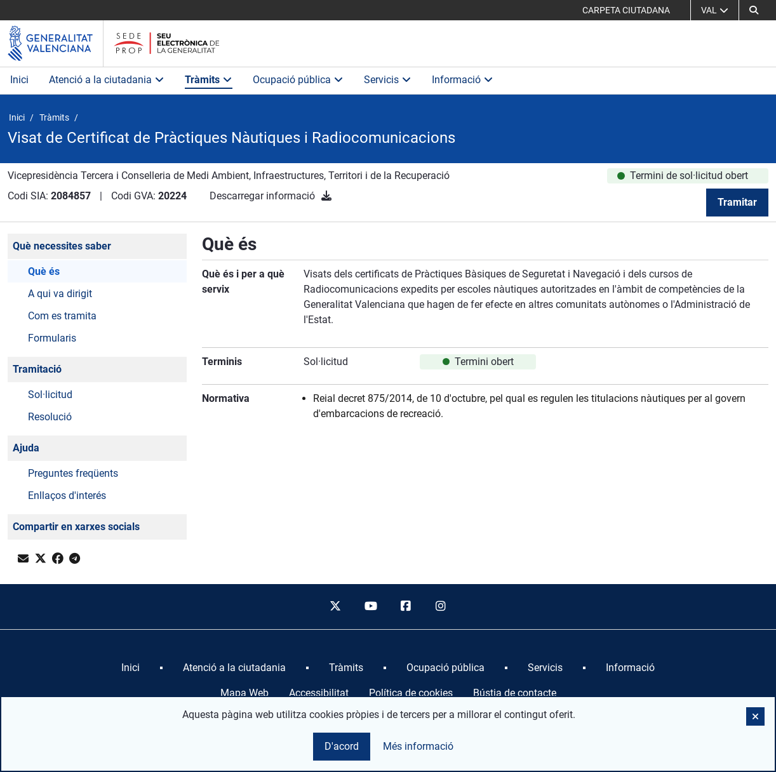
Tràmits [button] (208, 80)
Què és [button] (44, 271)
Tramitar (737, 202)
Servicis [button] (387, 80)
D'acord (341, 746)
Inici (19, 80)
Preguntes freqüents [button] (73, 473)
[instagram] (441, 607)
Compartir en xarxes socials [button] (76, 527)
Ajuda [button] (26, 448)
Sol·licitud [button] (50, 395)
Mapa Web (244, 693)
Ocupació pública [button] (298, 80)
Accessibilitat (319, 693)
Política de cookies (411, 693)
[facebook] (405, 607)
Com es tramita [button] (62, 316)
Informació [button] (462, 80)
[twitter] (335, 607)
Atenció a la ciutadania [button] (106, 80)
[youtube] (370, 607)
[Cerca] (753, 10)
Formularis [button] (52, 338)
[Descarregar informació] (326, 196)
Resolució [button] (50, 417)
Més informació (418, 746)
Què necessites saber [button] (62, 246)
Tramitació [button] (37, 369)
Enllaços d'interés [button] (67, 495)
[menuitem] (130, 668)
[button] (755, 716)
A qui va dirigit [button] (60, 294)
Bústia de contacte (514, 693)
